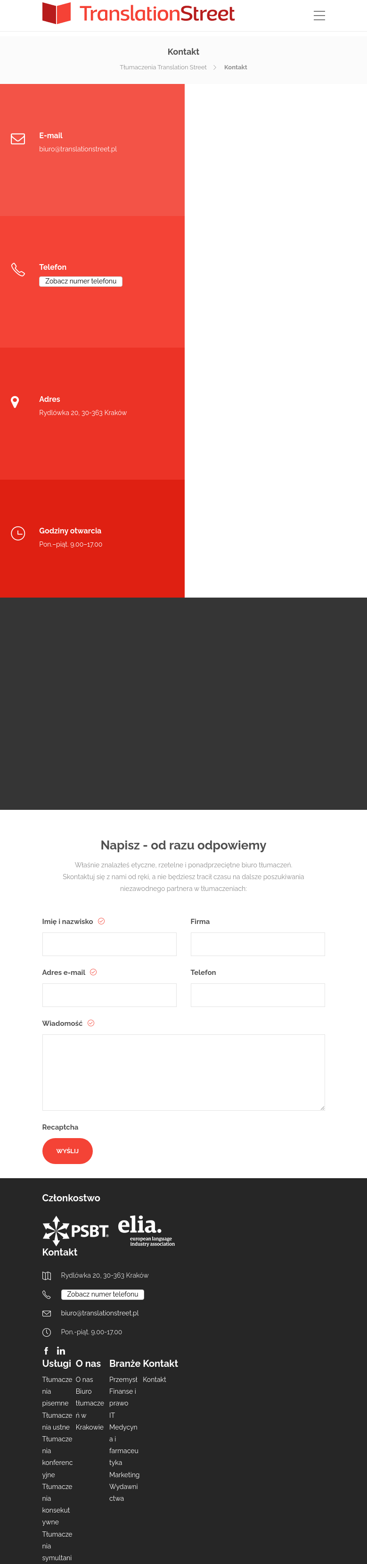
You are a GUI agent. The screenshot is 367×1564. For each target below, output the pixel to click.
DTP (48, 1462)
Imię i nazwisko (68, 672)
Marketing (124, 1225)
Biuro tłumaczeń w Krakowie (90, 1159)
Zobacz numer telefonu (264, 149)
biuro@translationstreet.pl (78, 149)
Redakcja (56, 1332)
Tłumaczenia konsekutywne (57, 1255)
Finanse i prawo (122, 1147)
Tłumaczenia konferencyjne (57, 1207)
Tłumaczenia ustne (57, 1171)
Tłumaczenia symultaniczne (57, 1302)
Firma (200, 672)
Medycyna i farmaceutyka (124, 1195)
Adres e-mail (64, 723)
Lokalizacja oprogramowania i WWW (57, 1367)
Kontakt (154, 1130)
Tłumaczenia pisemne (57, 1141)
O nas (84, 1130)
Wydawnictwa (123, 1243)
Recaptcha (60, 878)
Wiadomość (63, 774)
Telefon (203, 723)
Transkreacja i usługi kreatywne (57, 1427)
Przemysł (123, 1130)
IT (112, 1166)
